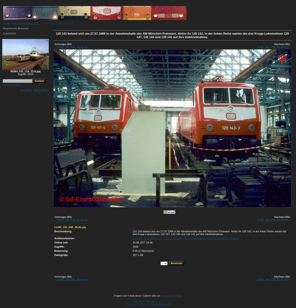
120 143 (137, 238)
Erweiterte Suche (11, 84)
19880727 (222, 238)
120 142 (172, 238)
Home (6, 23)
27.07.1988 (149, 238)
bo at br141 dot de (171, 295)
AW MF (183, 238)
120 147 (162, 238)
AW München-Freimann (201, 238)
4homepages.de (161, 304)
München (234, 238)
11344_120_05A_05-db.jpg (72, 47)
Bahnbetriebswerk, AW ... (26, 23)
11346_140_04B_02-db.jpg (272, 47)
